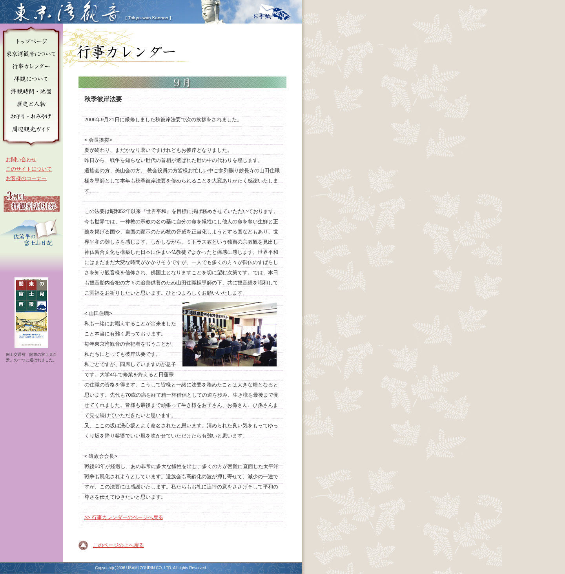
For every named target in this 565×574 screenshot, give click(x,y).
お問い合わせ (21, 159)
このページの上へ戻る (118, 545)
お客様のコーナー (26, 178)
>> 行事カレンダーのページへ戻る (123, 517)
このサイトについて (29, 169)
